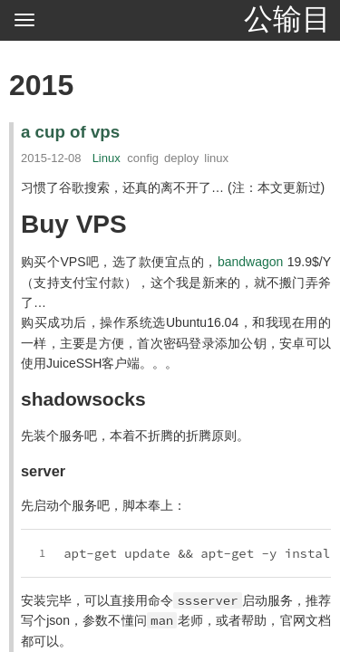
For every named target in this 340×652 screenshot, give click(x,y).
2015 (41, 85)
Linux (106, 158)
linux (216, 158)
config (143, 158)
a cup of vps (70, 131)
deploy (181, 158)
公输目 (287, 19)
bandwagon (250, 261)
